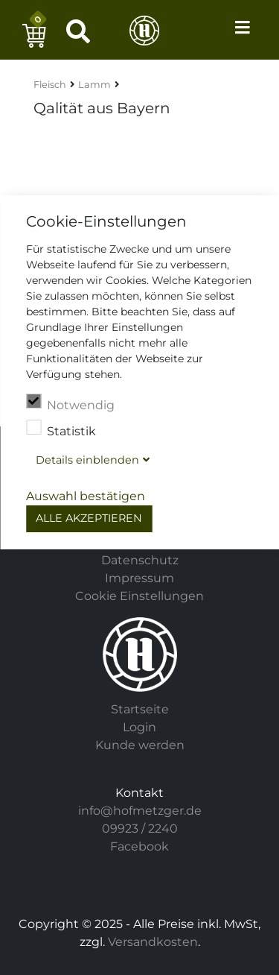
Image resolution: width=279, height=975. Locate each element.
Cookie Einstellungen (139, 596)
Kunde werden (140, 745)
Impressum (139, 578)
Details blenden (87, 460)
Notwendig (70, 403)
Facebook (139, 846)
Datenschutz (140, 560)
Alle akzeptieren (89, 518)
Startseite (140, 709)
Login (139, 727)
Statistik (61, 429)
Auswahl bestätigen (85, 496)
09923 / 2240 (140, 828)
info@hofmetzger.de (140, 811)
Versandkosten (153, 942)
